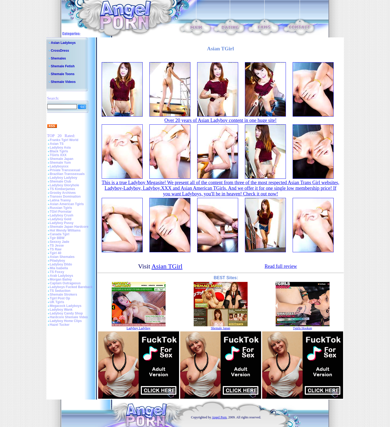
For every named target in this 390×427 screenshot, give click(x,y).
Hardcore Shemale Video (69, 317)
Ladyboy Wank (61, 310)
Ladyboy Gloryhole (64, 185)
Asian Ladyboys (63, 43)
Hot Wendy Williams (65, 230)
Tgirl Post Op (60, 298)
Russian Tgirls (61, 208)
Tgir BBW (57, 238)
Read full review (281, 266)
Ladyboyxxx (59, 166)
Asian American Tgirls (67, 204)
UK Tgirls (57, 302)
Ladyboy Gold (60, 219)
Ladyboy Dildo (61, 264)
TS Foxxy (57, 272)
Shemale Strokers (63, 294)
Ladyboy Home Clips (66, 321)
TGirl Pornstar (61, 212)
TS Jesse (57, 245)
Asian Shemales (62, 257)
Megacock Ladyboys (65, 306)
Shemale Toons (63, 74)
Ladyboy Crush (61, 215)
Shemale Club (60, 181)
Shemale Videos (63, 82)
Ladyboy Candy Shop (66, 313)
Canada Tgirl (60, 234)
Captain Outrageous (65, 283)
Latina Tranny (60, 200)
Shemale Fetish (63, 66)
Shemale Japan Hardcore (69, 227)
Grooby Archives (63, 193)
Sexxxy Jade (59, 242)
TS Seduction (60, 291)
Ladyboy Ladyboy (63, 178)
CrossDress (60, 50)
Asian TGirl (167, 266)
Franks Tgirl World (64, 140)
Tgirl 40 (55, 253)
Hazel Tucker (60, 325)
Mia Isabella (59, 268)
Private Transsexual (65, 170)
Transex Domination (65, 196)
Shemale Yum (60, 162)
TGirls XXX (58, 155)
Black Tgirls (59, 151)
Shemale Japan (61, 159)
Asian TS (57, 144)
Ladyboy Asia (60, 147)
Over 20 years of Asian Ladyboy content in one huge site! (221, 120)
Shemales (58, 58)
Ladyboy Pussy (62, 223)
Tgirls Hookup (302, 328)
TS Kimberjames (62, 189)
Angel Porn (219, 417)
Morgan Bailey (61, 279)
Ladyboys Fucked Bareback (71, 287)
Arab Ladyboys (61, 276)
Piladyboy (57, 260)
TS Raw (55, 249)
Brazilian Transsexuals (67, 174)
